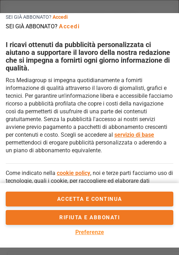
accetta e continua (89, 199)
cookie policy (73, 173)
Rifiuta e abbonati (89, 217)
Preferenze (89, 232)
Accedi (60, 17)
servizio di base (134, 134)
